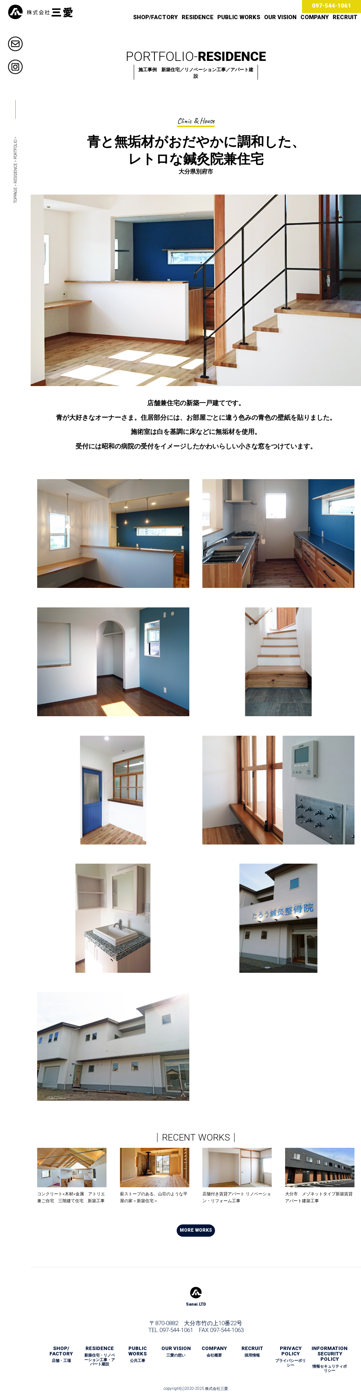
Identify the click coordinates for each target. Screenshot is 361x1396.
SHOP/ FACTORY (61, 1354)
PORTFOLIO (15, 149)
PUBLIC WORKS (238, 17)
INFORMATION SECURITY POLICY (330, 1359)
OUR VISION (280, 17)
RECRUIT (345, 17)
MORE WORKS (196, 1230)
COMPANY (314, 17)
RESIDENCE (197, 17)
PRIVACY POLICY (290, 1356)
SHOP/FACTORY (155, 17)
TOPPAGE (15, 195)
